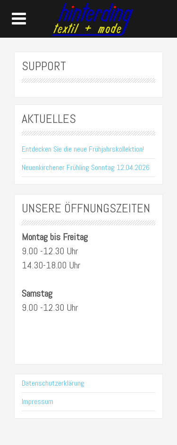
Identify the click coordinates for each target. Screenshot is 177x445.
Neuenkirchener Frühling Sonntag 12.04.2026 (86, 167)
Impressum (37, 401)
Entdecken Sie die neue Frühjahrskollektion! (83, 149)
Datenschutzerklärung (53, 383)
